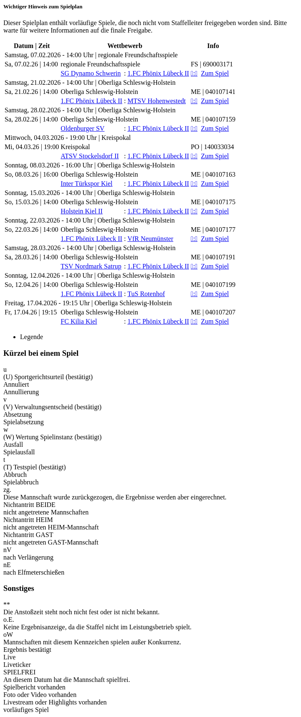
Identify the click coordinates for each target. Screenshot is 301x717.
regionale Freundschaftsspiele (100, 64)
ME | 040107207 (213, 312)
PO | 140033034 (212, 146)
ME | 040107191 (213, 257)
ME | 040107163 (213, 174)
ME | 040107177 (213, 229)
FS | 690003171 (212, 64)
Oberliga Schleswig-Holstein (99, 91)
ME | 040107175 (213, 201)
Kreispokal (75, 146)
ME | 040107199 (213, 284)
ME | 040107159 (213, 119)
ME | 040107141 (213, 91)
